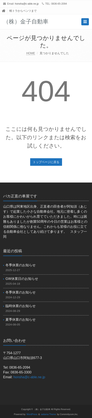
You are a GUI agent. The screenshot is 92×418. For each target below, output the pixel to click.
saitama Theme (48, 414)
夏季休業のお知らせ (20, 319)
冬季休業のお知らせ (20, 265)
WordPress (32, 414)
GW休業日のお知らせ (21, 278)
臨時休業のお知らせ (20, 306)
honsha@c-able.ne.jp (27, 3)
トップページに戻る (46, 162)
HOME (30, 53)
